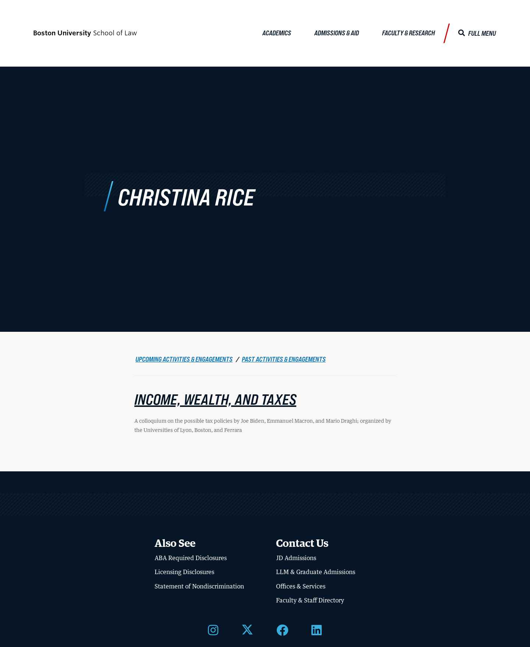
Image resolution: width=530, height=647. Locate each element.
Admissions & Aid (336, 33)
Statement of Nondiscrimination (199, 585)
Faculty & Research (408, 33)
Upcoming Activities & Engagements (184, 358)
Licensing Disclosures (184, 570)
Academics (276, 33)
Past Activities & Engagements (284, 358)
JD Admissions (296, 556)
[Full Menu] (477, 33)
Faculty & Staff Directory (310, 599)
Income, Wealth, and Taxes (215, 398)
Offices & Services (300, 585)
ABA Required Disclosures (191, 556)
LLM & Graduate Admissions (315, 570)
